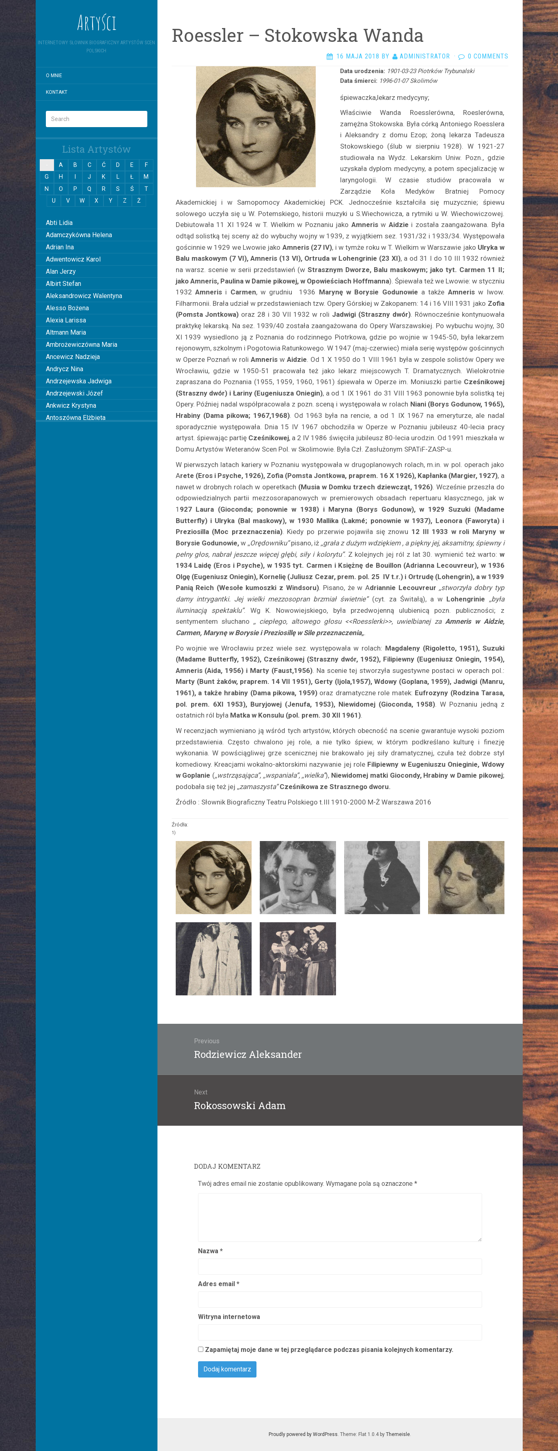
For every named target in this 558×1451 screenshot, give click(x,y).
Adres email (218, 1284)
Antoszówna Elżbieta (76, 418)
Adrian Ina (60, 247)
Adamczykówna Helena (79, 235)
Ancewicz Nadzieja (73, 357)
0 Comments (488, 56)
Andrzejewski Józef (74, 393)
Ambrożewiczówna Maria (81, 344)
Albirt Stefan (63, 284)
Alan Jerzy (61, 271)
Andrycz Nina (64, 369)
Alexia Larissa (66, 320)
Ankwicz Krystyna (71, 405)
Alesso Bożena (67, 308)
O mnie (54, 75)
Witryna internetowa (229, 1317)
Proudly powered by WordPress (303, 1434)
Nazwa (210, 1251)
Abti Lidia (59, 223)
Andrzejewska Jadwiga (79, 381)
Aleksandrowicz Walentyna (84, 296)
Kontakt (56, 92)
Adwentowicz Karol (73, 259)
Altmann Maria (66, 332)
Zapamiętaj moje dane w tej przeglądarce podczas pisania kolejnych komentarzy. (329, 1350)
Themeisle (398, 1434)
